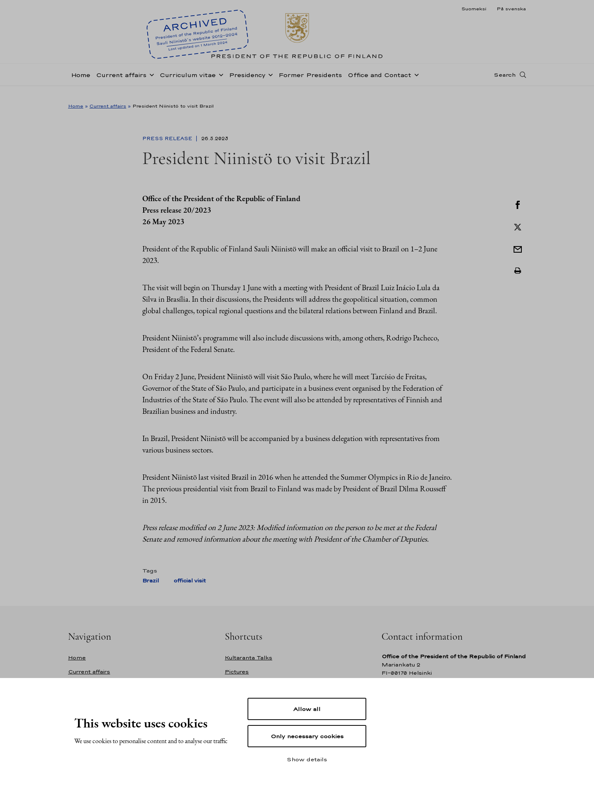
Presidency (247, 84)
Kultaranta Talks (248, 657)
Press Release (168, 138)
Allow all (307, 709)
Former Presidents (310, 84)
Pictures (237, 671)
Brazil (150, 580)
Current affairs (121, 84)
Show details (307, 759)
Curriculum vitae (188, 84)
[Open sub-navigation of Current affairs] (150, 83)
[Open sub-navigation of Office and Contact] (415, 83)
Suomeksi (473, 9)
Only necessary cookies (307, 736)
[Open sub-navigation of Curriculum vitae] (219, 83)
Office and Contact (379, 84)
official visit (190, 580)
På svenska (511, 9)
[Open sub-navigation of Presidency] (269, 83)
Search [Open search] (505, 83)
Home (80, 84)
